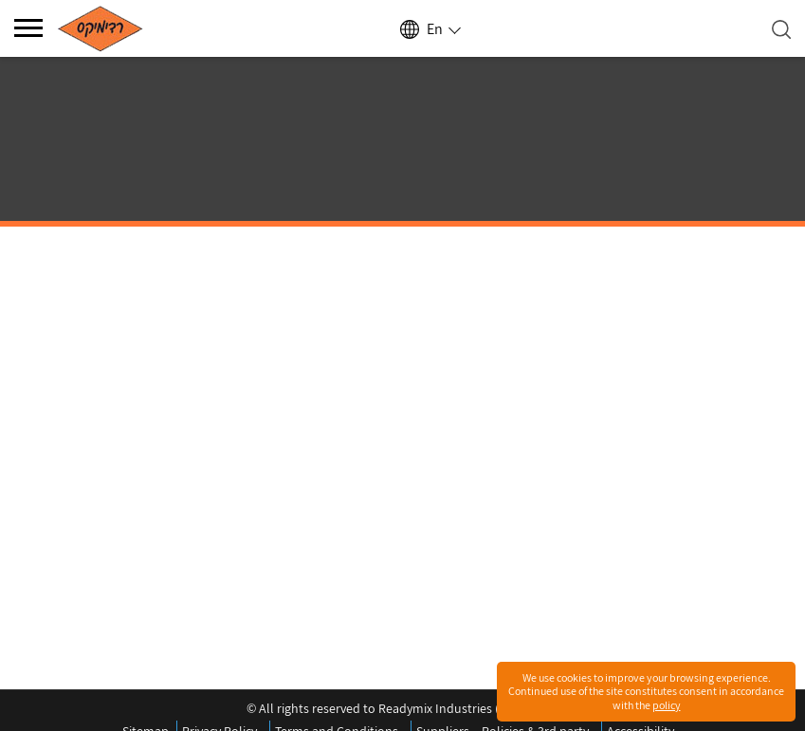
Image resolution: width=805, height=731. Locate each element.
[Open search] (781, 29)
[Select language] (429, 29)
